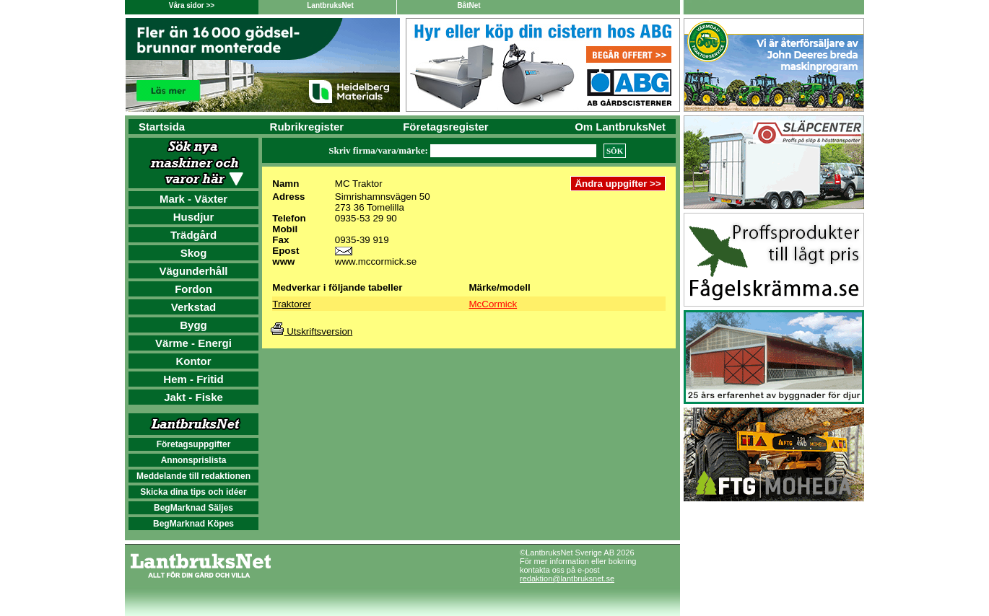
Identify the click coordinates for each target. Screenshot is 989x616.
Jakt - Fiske (193, 397)
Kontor (193, 361)
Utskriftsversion (311, 331)
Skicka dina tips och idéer (193, 492)
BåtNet (468, 5)
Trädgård (193, 235)
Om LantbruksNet (620, 126)
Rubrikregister (307, 126)
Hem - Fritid (193, 379)
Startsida (162, 126)
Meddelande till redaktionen (193, 476)
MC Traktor (359, 183)
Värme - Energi (193, 343)
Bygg (193, 325)
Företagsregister (445, 126)
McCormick (493, 304)
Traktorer (291, 304)
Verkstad (194, 307)
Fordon (193, 289)
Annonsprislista (194, 460)
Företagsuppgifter (194, 444)
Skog (193, 253)
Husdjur (193, 217)
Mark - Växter (193, 199)
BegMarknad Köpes (193, 524)
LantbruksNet (330, 5)
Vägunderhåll (193, 271)
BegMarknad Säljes (193, 508)
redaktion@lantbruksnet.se (567, 578)
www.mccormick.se (376, 261)
